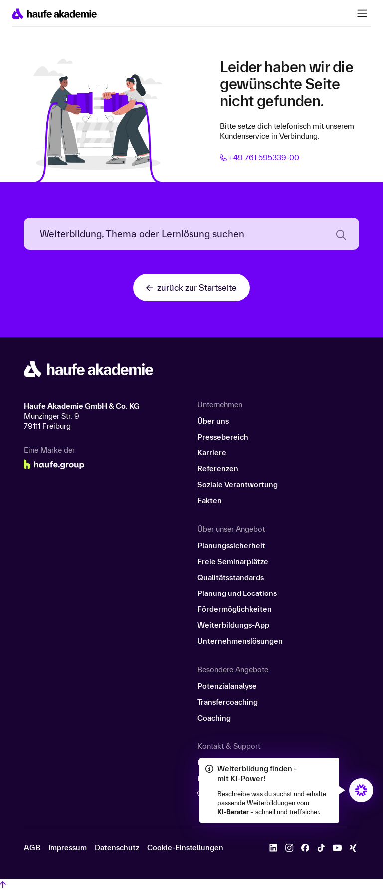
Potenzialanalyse (227, 686)
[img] (361, 790)
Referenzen (217, 468)
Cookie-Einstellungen (185, 847)
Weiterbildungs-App (233, 625)
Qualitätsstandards (230, 577)
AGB (32, 847)
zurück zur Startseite (191, 287)
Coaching (214, 718)
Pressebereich (222, 437)
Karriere (211, 452)
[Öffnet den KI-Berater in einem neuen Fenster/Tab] (361, 790)
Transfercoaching (227, 702)
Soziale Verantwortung (237, 484)
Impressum (67, 847)
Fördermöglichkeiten (234, 609)
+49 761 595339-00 (259, 157)
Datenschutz (117, 847)
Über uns (213, 421)
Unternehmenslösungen (240, 641)
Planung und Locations (237, 593)
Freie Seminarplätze (232, 561)
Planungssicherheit (231, 545)
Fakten (209, 500)
